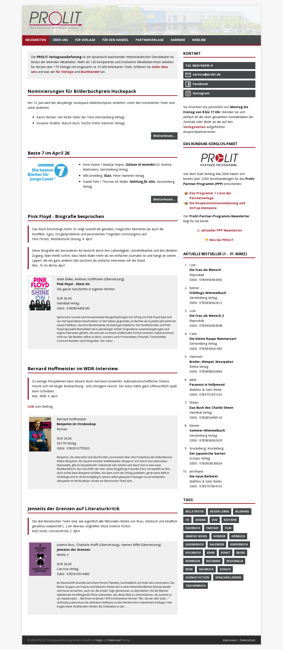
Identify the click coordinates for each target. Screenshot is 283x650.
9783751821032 (213, 394)
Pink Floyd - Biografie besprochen (66, 216)
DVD (215, 520)
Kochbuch (193, 553)
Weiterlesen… (164, 136)
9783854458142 (213, 417)
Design (200, 520)
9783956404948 (213, 325)
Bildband (242, 511)
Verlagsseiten (194, 127)
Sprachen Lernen (228, 577)
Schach (225, 569)
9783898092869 (213, 371)
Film (228, 528)
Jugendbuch (194, 544)
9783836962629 (213, 440)
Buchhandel (90, 72)
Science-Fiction (197, 577)
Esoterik (230, 520)
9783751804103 (213, 486)
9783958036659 (213, 463)
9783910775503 (80, 448)
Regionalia (234, 561)
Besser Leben (219, 511)
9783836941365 (213, 348)
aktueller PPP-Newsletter (221, 230)
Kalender (217, 544)
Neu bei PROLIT (221, 240)
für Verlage (64, 72)
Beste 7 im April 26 (48, 153)
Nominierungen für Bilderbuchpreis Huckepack (82, 91)
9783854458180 (80, 308)
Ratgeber (213, 561)
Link (31, 406)
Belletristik (194, 511)
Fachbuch (192, 528)
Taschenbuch (195, 586)
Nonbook (192, 561)
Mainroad (115, 640)
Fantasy (212, 528)
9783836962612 (213, 303)
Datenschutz (247, 640)
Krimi (211, 553)
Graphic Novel (196, 536)
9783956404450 (213, 280)
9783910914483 (80, 574)
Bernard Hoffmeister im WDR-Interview (73, 369)
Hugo (99, 640)
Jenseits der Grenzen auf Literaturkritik (74, 509)
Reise (189, 569)
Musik (240, 553)
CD (187, 520)
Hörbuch (238, 536)
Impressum (230, 640)
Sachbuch (206, 569)
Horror (219, 536)
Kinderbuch (239, 544)
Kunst (225, 553)
